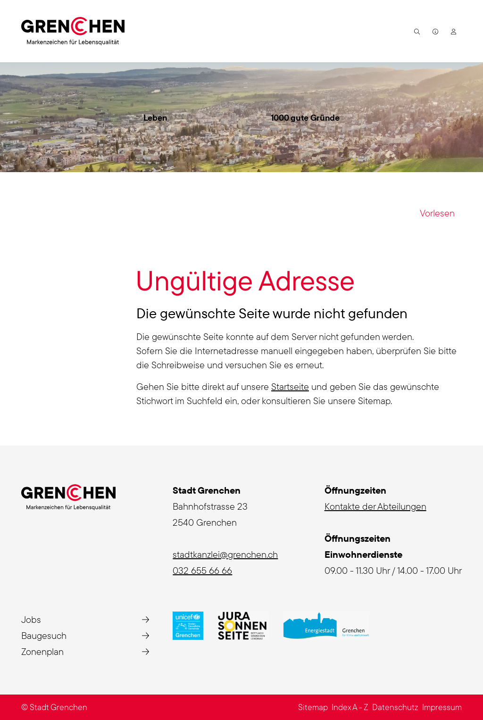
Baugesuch (44, 635)
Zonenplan (42, 651)
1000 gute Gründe (305, 117)
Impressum (442, 707)
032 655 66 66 (202, 570)
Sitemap (313, 707)
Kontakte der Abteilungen (375, 506)
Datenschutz (395, 707)
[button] (416, 31)
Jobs (31, 619)
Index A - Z (350, 707)
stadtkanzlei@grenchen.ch (225, 554)
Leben (155, 117)
